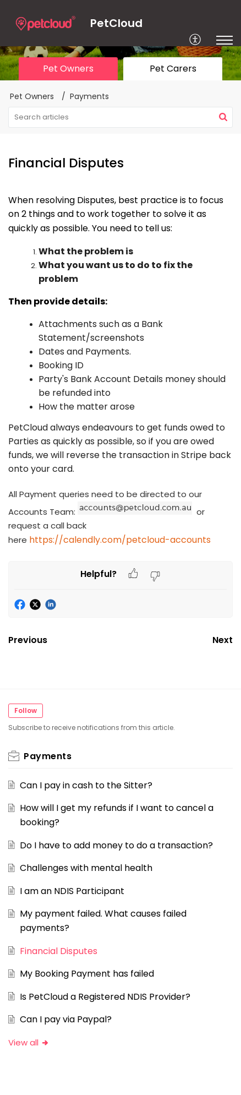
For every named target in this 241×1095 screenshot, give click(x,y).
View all (29, 1042)
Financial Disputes (58, 951)
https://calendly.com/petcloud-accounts (120, 539)
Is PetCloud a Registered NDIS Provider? (105, 996)
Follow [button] (25, 710)
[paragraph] (120, 377)
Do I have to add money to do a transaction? (116, 845)
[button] (223, 117)
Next (222, 640)
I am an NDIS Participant (72, 891)
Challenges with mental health (86, 868)
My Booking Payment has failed (87, 973)
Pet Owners (32, 96)
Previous (27, 640)
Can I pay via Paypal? (66, 1019)
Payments (89, 96)
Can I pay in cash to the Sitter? (86, 785)
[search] (120, 117)
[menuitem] (195, 40)
